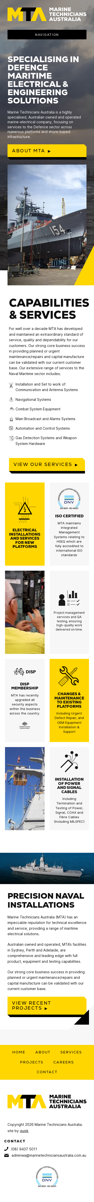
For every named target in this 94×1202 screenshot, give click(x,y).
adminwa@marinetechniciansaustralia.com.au (45, 1155)
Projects (31, 1062)
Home (18, 1052)
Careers (63, 1062)
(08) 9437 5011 (20, 1149)
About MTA (28, 151)
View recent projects (31, 1005)
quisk (24, 1131)
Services (71, 1052)
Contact (47, 1072)
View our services (43, 464)
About (42, 1052)
